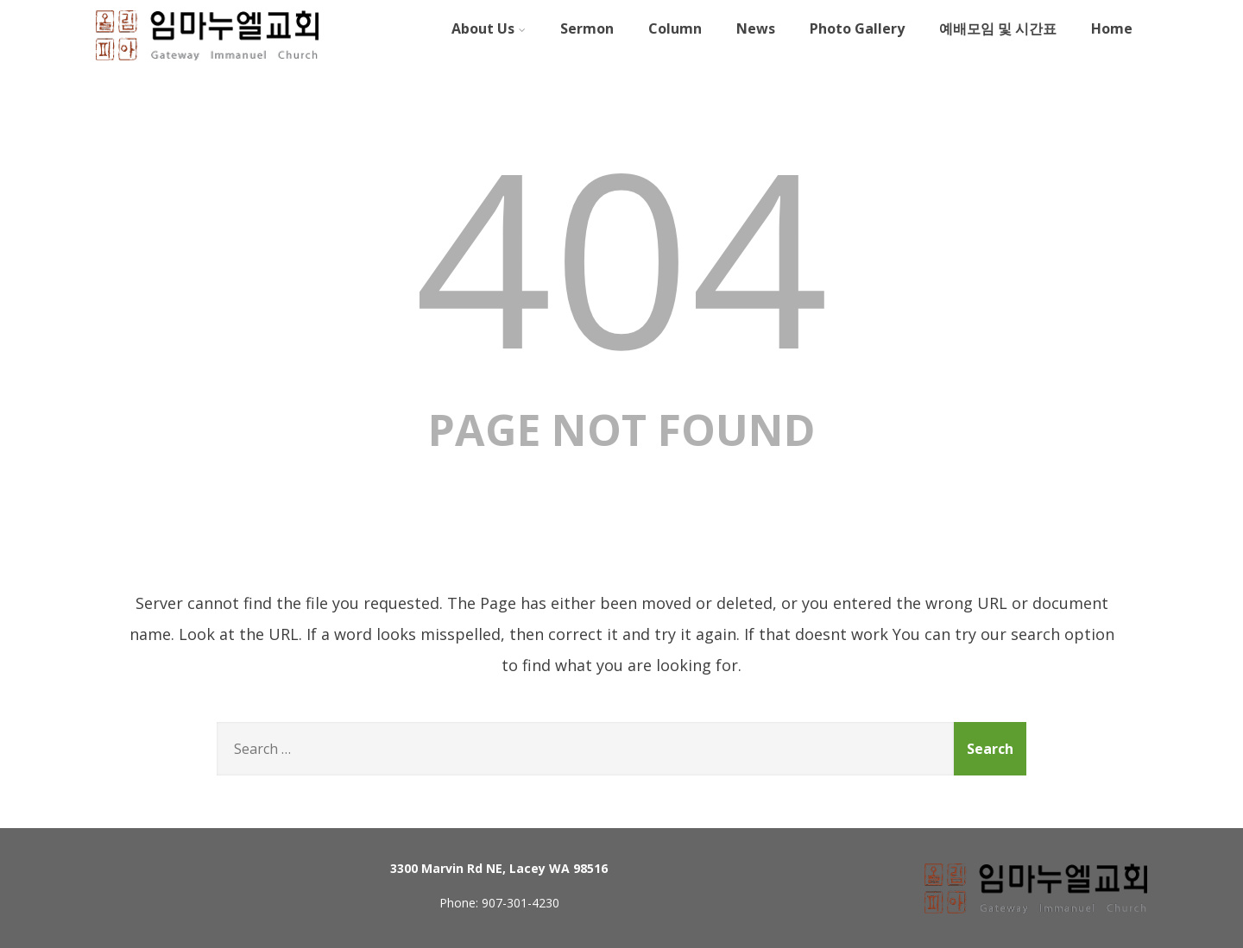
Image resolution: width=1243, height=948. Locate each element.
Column (675, 28)
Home (1112, 28)
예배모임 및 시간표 (998, 28)
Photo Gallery (857, 28)
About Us (488, 28)
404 (621, 255)
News (755, 28)
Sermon (587, 28)
